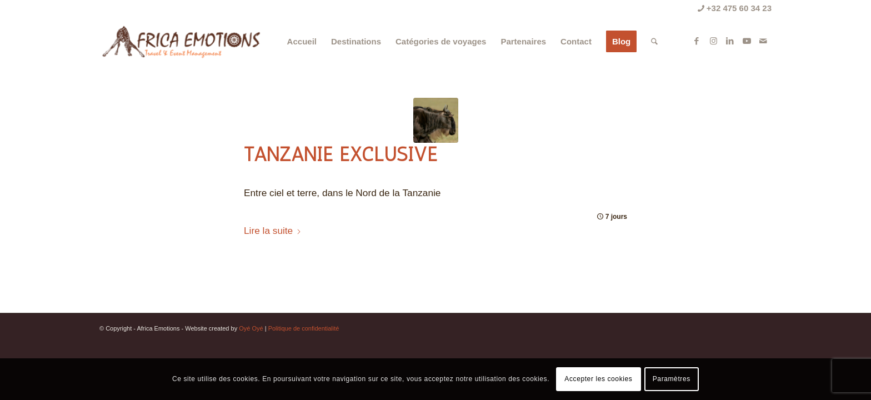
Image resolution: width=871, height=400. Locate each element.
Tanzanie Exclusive (341, 154)
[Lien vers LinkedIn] (730, 41)
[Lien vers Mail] (763, 41)
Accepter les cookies (598, 379)
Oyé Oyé (251, 328)
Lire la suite (273, 230)
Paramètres (671, 379)
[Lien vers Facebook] (696, 41)
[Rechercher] (654, 41)
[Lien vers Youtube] (746, 41)
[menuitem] (302, 41)
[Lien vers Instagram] (713, 41)
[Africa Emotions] (180, 41)
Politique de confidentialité (303, 328)
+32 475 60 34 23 (735, 8)
